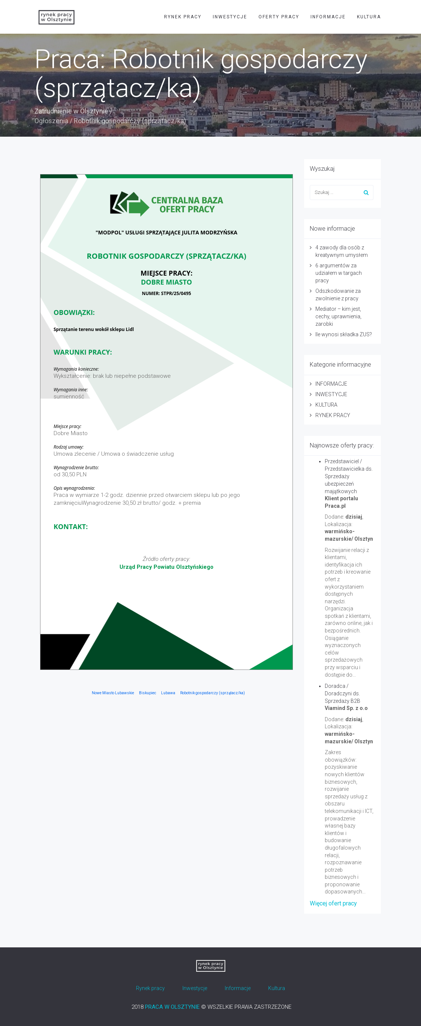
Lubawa (168, 693)
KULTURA (369, 16)
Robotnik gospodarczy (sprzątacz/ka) (212, 693)
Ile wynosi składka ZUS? (343, 334)
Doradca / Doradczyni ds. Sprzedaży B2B (342, 693)
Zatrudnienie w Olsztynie (71, 111)
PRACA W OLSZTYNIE (172, 1007)
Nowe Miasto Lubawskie (113, 693)
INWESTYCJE (230, 16)
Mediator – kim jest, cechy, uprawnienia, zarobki (338, 316)
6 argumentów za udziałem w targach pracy (338, 272)
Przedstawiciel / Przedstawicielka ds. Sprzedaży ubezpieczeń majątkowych (349, 476)
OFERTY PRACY (278, 16)
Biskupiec (147, 693)
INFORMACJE (328, 16)
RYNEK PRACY (183, 16)
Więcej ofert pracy (333, 903)
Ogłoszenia (51, 121)
